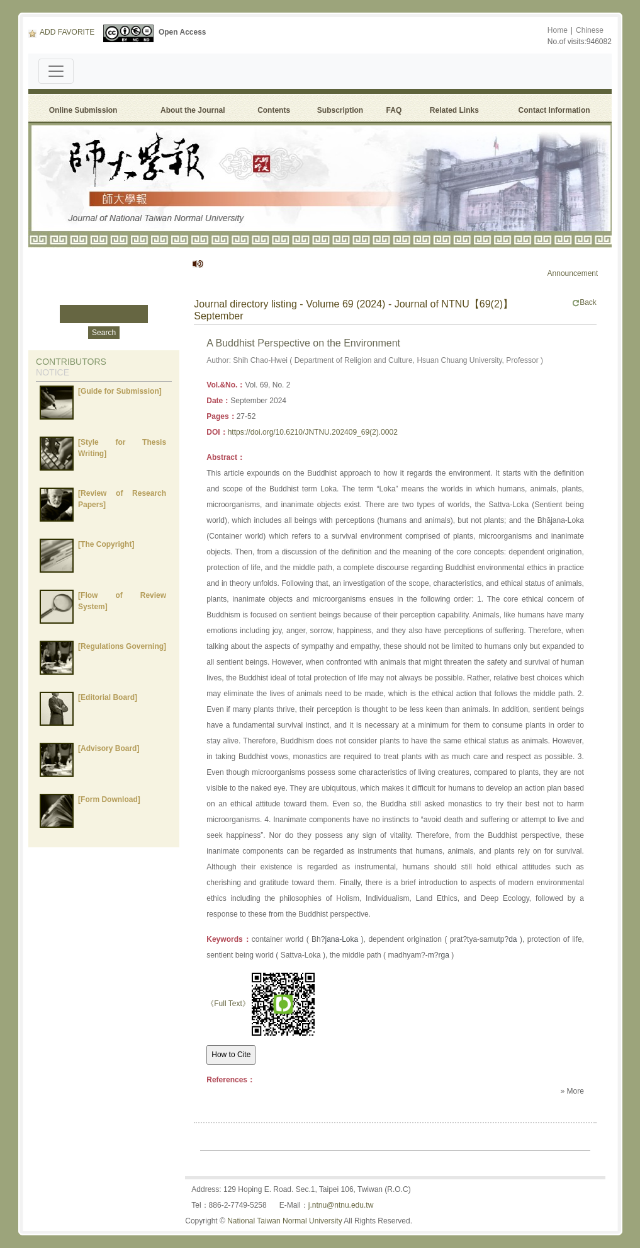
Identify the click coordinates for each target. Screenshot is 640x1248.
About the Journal (192, 110)
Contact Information (554, 110)
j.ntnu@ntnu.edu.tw (341, 1205)
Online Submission (83, 110)
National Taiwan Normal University (284, 1221)
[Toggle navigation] (56, 71)
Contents (273, 110)
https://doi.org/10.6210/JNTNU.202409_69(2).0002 (313, 432)
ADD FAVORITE (61, 32)
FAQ (396, 110)
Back (584, 302)
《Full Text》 (227, 1003)
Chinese (590, 30)
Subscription (340, 110)
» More (572, 1091)
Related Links (454, 110)
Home (557, 30)
